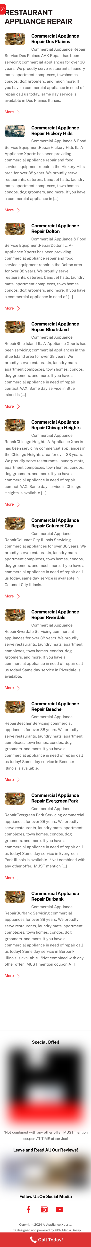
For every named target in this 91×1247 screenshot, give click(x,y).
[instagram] (45, 1209)
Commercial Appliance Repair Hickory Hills (55, 130)
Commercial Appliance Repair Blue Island (55, 326)
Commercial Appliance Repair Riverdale (55, 614)
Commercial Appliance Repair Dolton (55, 228)
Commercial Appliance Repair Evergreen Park (55, 798)
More (9, 112)
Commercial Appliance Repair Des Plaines (55, 38)
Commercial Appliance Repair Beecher (55, 706)
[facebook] (29, 1209)
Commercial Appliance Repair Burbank (55, 896)
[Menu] (3, 9)
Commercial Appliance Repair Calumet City (55, 522)
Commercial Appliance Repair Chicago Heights (55, 424)
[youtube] (60, 1209)
